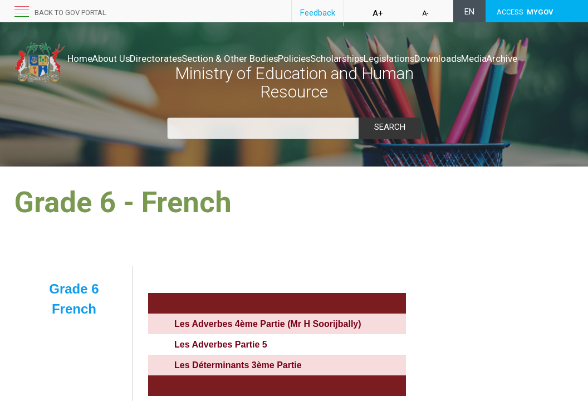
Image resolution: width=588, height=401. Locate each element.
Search (389, 127)
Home (79, 58)
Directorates (179, 58)
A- (425, 13)
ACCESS (525, 12)
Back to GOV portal (70, 12)
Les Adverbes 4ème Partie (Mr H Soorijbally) (267, 324)
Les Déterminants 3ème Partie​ (238, 365)
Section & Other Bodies (265, 58)
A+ (378, 13)
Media (80, 69)
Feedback (317, 13)
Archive (119, 69)
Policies (341, 58)
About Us (123, 58)
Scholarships (396, 58)
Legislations (459, 58)
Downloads (519, 58)
